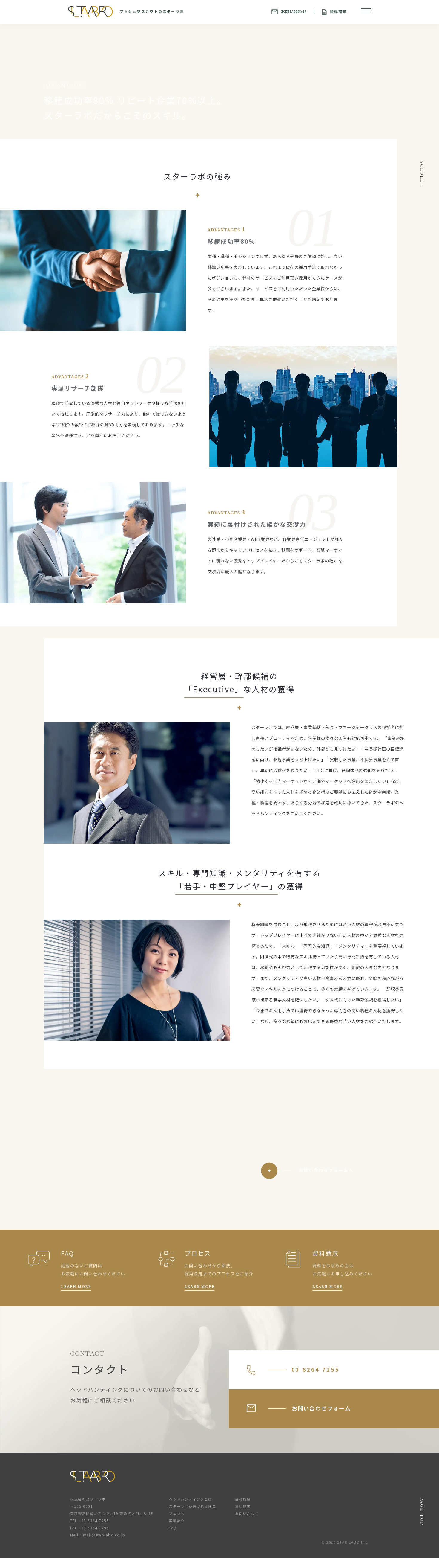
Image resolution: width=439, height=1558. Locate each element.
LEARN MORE (76, 1286)
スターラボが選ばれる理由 (192, 1506)
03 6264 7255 (293, 1370)
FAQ (172, 1528)
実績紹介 (177, 1521)
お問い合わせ (288, 11)
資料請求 (334, 12)
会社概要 (243, 1499)
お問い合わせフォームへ (326, 1170)
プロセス (177, 1513)
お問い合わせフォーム (299, 1408)
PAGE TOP (422, 1511)
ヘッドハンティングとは (190, 1499)
